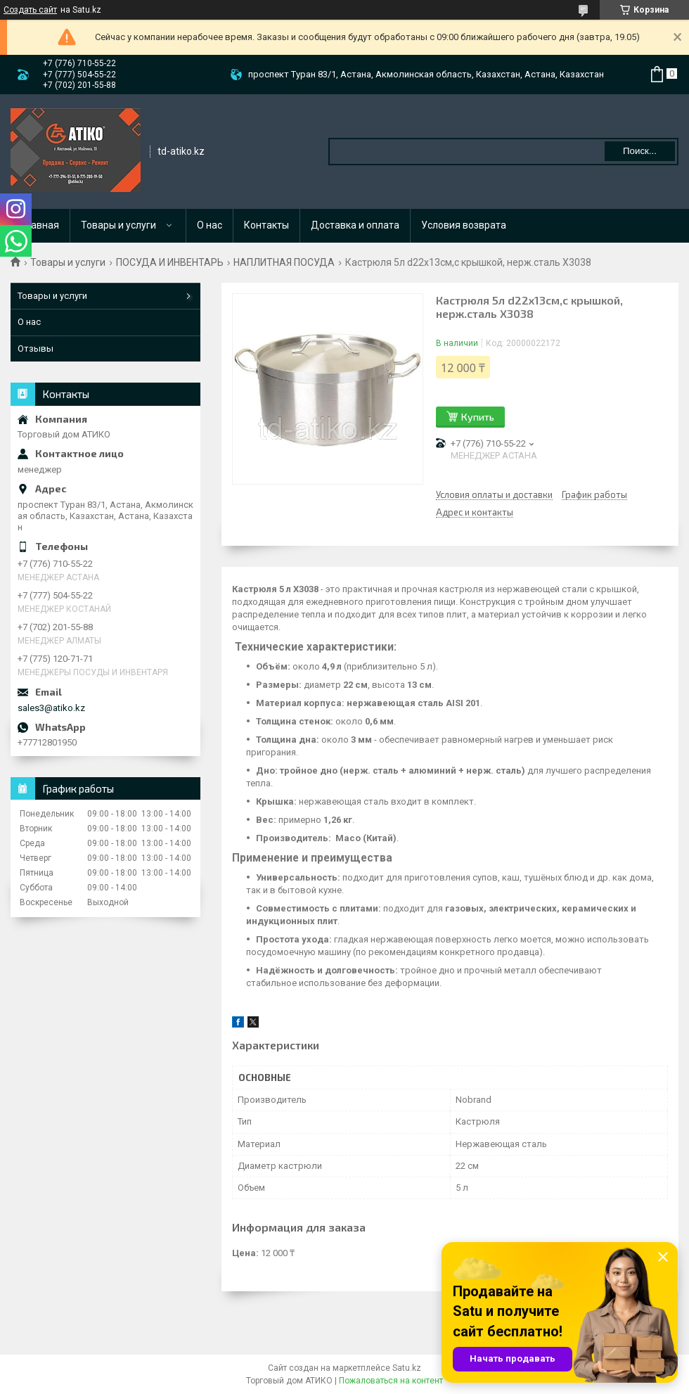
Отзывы (35, 348)
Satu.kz (406, 1368)
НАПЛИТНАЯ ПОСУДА (284, 262)
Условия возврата (463, 225)
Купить (477, 417)
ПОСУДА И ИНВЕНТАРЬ (170, 262)
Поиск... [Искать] (640, 151)
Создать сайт (30, 10)
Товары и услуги (118, 225)
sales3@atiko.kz (51, 708)
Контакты (266, 225)
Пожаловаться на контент (391, 1381)
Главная (40, 225)
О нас (209, 225)
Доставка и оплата (355, 225)
